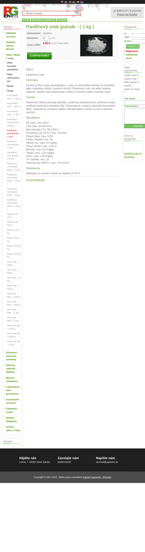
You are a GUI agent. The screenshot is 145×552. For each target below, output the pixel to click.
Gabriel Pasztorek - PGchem (97, 477)
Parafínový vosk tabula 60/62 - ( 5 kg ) (13, 166)
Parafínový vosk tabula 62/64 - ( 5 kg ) (13, 192)
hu (82, 1)
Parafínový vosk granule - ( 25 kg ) (13, 155)
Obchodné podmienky (43, 20)
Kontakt (62, 20)
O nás (26, 20)
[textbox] (51, 13)
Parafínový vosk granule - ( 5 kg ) (13, 144)
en (74, 1)
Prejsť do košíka (127, 14)
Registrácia (132, 51)
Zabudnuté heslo (132, 56)
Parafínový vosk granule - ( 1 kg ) (13, 133)
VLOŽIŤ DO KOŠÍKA (39, 56)
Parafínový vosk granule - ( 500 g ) (13, 122)
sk (66, 1)
